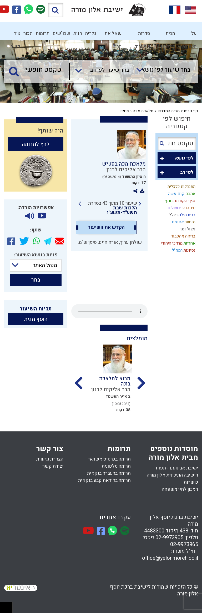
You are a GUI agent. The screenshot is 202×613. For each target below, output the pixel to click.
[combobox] (161, 71)
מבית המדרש (168, 35)
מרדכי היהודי (171, 243)
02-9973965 (184, 544)
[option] (109, 380)
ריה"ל (173, 215)
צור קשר (15, 35)
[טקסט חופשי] (38, 70)
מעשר (189, 222)
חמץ (168, 201)
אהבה (190, 194)
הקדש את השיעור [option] (106, 227)
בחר (35, 280)
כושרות (191, 482)
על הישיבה (189, 35)
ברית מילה (186, 215)
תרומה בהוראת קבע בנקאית (104, 480)
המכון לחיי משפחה (180, 489)
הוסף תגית (36, 319)
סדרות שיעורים (142, 35)
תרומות (42, 33)
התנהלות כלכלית (180, 186)
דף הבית (191, 111)
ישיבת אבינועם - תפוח (177, 468)
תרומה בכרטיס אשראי (109, 459)
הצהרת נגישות (49, 459)
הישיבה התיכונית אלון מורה (172, 475)
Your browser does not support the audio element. (109, 311)
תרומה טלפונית (116, 466)
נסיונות (189, 250)
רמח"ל (177, 250)
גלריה (90, 33)
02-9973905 (169, 537)
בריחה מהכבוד (182, 236)
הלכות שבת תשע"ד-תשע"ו (122, 210)
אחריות (189, 243)
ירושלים (173, 208)
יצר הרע (188, 208)
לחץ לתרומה (35, 144)
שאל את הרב (113, 35)
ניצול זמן (187, 229)
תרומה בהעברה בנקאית (109, 473)
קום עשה (176, 194)
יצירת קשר (52, 466)
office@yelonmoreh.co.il (170, 558)
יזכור (28, 33)
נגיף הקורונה (184, 201)
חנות (77, 33)
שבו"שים (61, 33)
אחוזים (177, 222)
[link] (110, 208)
